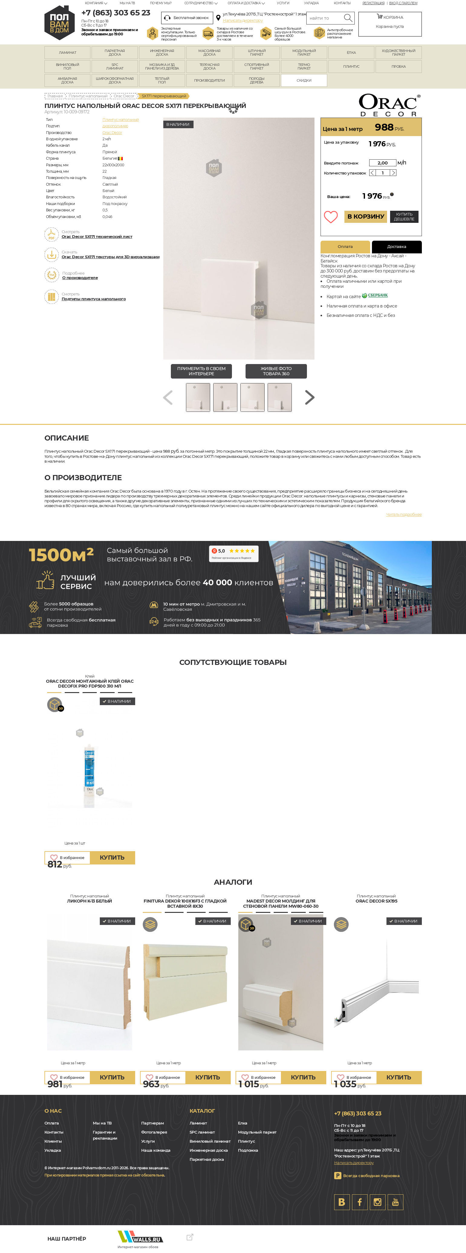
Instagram (378, 1202)
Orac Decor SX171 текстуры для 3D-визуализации (111, 256)
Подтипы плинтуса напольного (94, 298)
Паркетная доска (207, 1159)
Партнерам (152, 1123)
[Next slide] (309, 397)
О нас (53, 1111)
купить (112, 857)
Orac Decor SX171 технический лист (97, 236)
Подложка (248, 1150)
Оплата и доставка (244, 3)
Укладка (311, 3)
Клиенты (53, 1141)
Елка (242, 1123)
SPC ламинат (202, 1132)
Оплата (345, 246)
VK (342, 1202)
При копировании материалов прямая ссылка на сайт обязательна (104, 1175)
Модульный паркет (257, 1132)
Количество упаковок (345, 173)
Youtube (395, 1202)
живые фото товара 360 (276, 371)
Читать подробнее (404, 514)
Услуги (283, 3)
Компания (94, 3)
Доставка (396, 246)
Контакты (342, 3)
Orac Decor (124, 95)
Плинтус (246, 1141)
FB (360, 1202)
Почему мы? (161, 3)
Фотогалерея (154, 1132)
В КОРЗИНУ (365, 216)
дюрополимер (115, 126)
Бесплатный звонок (186, 18)
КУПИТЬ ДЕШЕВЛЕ (404, 216)
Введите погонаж (341, 163)
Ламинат (198, 1123)
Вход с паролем (403, 3)
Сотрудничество (198, 3)
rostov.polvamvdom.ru (59, 22)
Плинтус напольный (88, 95)
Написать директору (242, 20)
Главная (55, 95)
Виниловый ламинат (210, 1141)
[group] (238, 239)
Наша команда (156, 1150)
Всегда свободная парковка (371, 1175)
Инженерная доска (209, 1150)
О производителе (80, 277)
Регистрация (374, 3)
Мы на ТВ (127, 3)
